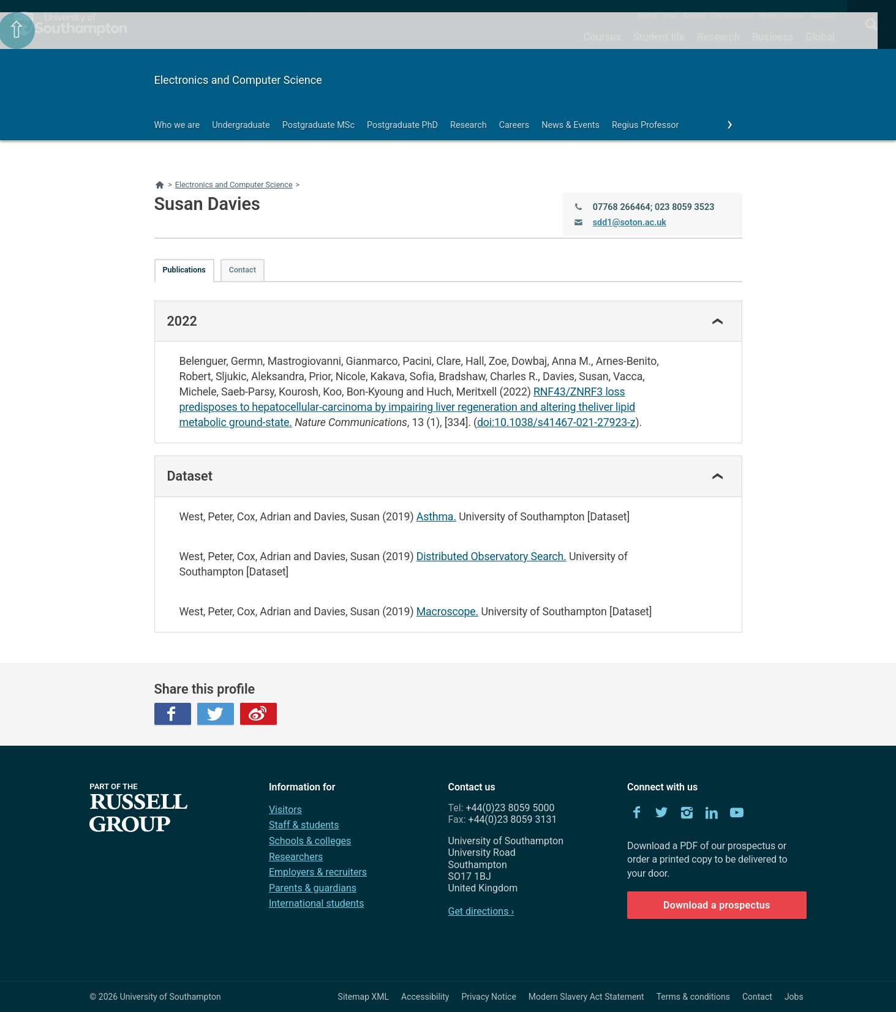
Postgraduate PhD (402, 125)
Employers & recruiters (318, 872)
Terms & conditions (693, 997)
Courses (601, 37)
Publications (184, 269)
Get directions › (481, 911)
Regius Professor (645, 125)
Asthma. (436, 516)
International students (316, 903)
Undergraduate (241, 125)
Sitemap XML (364, 997)
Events (794, 15)
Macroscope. (447, 611)
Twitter (215, 714)
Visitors (285, 809)
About (647, 15)
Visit (670, 15)
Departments (732, 15)
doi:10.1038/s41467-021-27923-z (556, 422)
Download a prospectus (716, 905)
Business (773, 37)
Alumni (694, 15)
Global (820, 37)
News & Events (570, 125)
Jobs (794, 997)
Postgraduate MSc (318, 125)
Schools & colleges (310, 841)
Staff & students (304, 825)
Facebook (172, 714)
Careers (514, 125)
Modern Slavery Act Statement (586, 997)
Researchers (296, 857)
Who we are (177, 125)
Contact (822, 15)
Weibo (258, 714)
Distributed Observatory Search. (491, 556)
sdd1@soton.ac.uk (629, 222)
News (768, 15)
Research (718, 37)
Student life (659, 37)
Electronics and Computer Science (238, 79)
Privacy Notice (488, 997)
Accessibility (425, 997)
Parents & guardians (312, 888)
